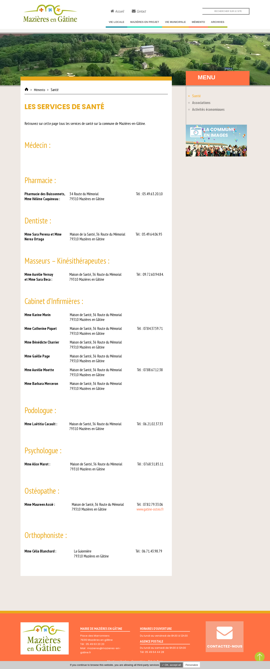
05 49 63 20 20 (95, 644)
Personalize (192, 665)
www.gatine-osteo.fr (150, 509)
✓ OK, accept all (171, 664)
